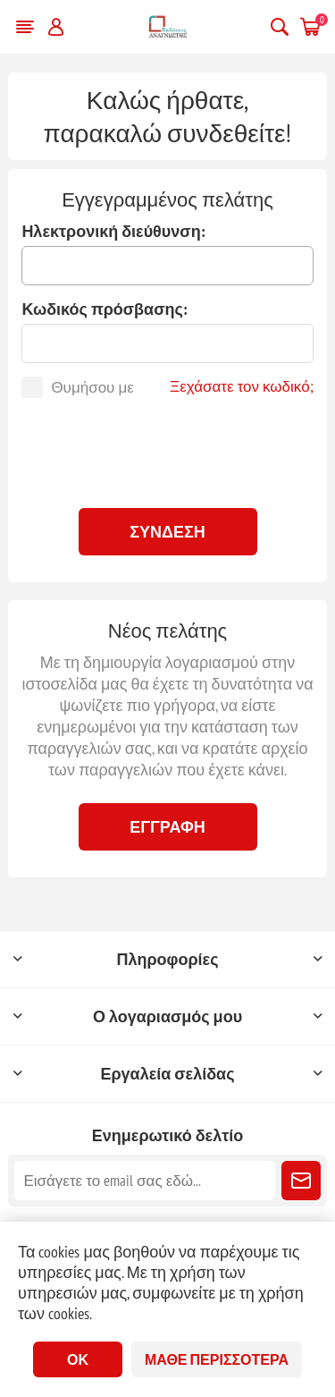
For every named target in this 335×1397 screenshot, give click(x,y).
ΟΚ (77, 1359)
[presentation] (168, 451)
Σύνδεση (167, 531)
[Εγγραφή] (144, 1180)
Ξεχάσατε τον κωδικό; (242, 386)
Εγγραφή (167, 827)
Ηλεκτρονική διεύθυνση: (113, 231)
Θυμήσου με (92, 387)
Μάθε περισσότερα (217, 1359)
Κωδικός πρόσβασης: (104, 309)
